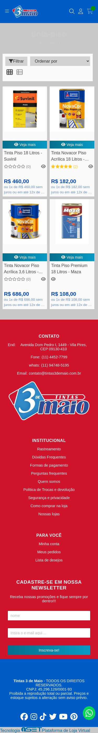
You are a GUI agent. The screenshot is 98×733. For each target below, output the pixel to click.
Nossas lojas (49, 514)
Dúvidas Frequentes (49, 457)
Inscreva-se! (49, 650)
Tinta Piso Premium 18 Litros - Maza (69, 268)
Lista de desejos (48, 560)
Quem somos (49, 481)
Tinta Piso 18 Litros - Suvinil (23, 156)
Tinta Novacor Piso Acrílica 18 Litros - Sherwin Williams (68, 157)
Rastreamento (49, 449)
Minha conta (49, 544)
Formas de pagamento (49, 465)
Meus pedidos (49, 552)
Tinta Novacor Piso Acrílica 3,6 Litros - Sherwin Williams (21, 269)
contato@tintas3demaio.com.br (55, 373)
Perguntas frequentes (49, 473)
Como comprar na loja (49, 506)
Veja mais (25, 145)
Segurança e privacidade (49, 498)
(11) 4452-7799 (54, 357)
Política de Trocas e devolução (49, 490)
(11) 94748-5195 (55, 365)
